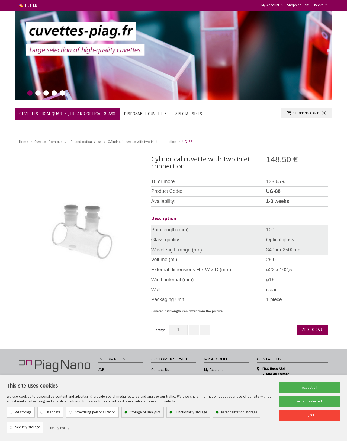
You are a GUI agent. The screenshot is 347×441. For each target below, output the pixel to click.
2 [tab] (38, 93)
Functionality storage (191, 412)
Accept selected (309, 401)
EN (35, 5)
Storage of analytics (145, 412)
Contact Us (160, 370)
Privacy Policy (59, 428)
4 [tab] (54, 93)
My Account (272, 5)
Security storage (27, 427)
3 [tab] (46, 93)
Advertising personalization (95, 412)
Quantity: (158, 330)
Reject (309, 415)
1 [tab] (30, 93)
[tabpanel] (173, 55)
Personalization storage (239, 412)
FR (27, 5)
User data (53, 412)
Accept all (309, 387)
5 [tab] (62, 93)
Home (23, 142)
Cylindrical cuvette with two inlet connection (142, 142)
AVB (101, 370)
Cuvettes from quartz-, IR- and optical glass (68, 142)
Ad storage (23, 412)
